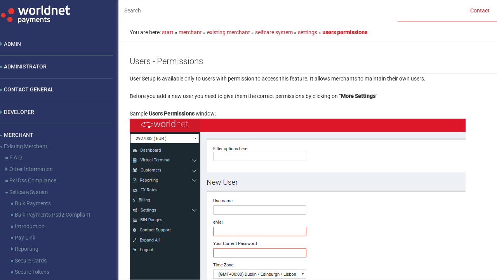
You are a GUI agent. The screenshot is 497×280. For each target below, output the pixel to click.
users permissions (344, 32)
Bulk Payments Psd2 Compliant (52, 215)
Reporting (26, 249)
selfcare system (274, 32)
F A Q (15, 157)
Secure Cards (31, 260)
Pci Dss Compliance (32, 180)
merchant (190, 32)
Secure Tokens (32, 272)
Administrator (25, 66)
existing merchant (228, 32)
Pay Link (25, 237)
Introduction (30, 226)
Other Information (31, 169)
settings (307, 32)
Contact (480, 10)
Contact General (29, 89)
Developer (19, 112)
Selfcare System (28, 192)
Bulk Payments (33, 203)
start (168, 32)
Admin (12, 44)
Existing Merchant (25, 146)
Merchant (18, 135)
